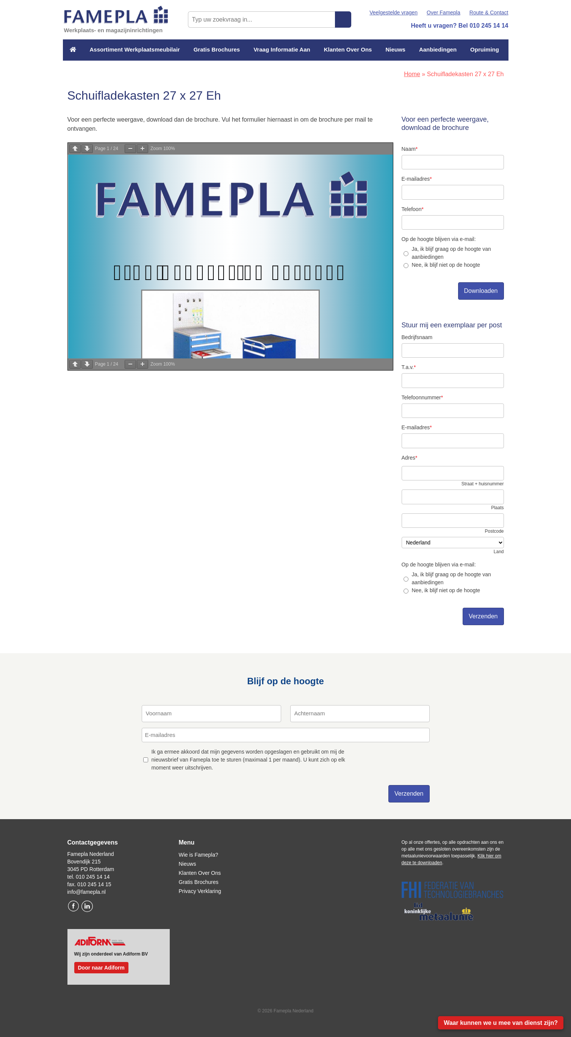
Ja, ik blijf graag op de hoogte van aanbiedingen (451, 253)
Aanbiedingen (438, 49)
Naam (410, 149)
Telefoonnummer (422, 397)
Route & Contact (488, 12)
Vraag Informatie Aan (281, 49)
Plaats (497, 507)
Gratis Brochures (217, 49)
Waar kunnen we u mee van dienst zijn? (501, 1023)
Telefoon (413, 209)
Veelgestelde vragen (393, 12)
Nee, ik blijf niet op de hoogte (446, 265)
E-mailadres (417, 179)
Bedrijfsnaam (417, 337)
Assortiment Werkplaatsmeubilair (135, 49)
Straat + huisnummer (482, 483)
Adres (410, 458)
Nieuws (395, 49)
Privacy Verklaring (200, 891)
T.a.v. (409, 367)
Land (499, 551)
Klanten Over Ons (348, 49)
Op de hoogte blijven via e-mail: (439, 239)
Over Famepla (443, 12)
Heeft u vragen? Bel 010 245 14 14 (459, 25)
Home (412, 74)
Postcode (494, 531)
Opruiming (484, 49)
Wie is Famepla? (198, 855)
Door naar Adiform (101, 968)
